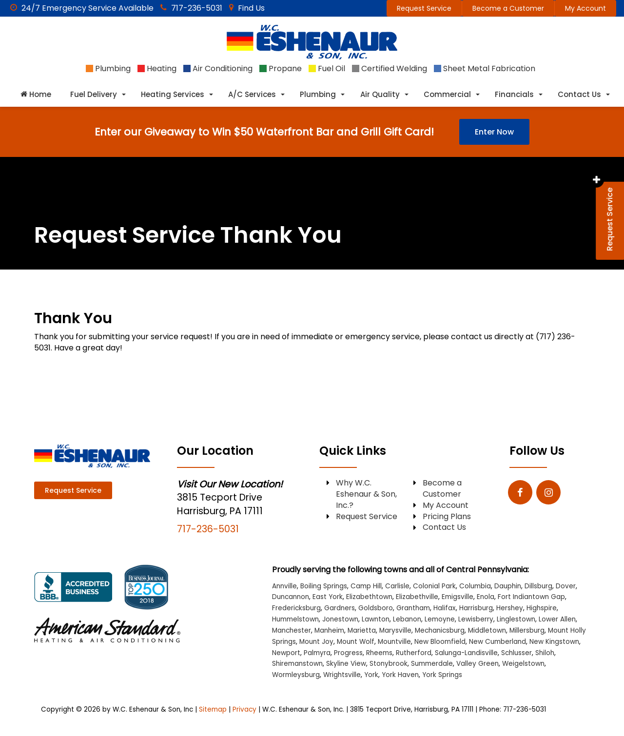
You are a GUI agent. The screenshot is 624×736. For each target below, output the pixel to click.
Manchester (291, 630)
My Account (585, 8)
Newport (286, 653)
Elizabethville (417, 596)
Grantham (413, 608)
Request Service (424, 8)
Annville (284, 586)
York (371, 674)
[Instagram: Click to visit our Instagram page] (548, 493)
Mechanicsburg (440, 630)
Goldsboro (375, 608)
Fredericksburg (296, 608)
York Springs (442, 674)
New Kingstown (554, 641)
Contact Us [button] (579, 94)
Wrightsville (342, 674)
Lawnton (376, 619)
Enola (485, 596)
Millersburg (527, 630)
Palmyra (317, 653)
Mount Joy (316, 641)
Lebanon (407, 619)
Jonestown (340, 619)
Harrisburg (476, 608)
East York (327, 596)
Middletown (487, 630)
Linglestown (516, 619)
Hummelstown (295, 619)
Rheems (379, 653)
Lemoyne (440, 619)
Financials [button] (514, 94)
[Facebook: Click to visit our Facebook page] (520, 493)
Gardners (339, 608)
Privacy (244, 709)
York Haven (400, 674)
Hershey (509, 608)
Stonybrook (389, 663)
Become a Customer (508, 8)
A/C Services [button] (252, 94)
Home (35, 94)
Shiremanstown (297, 663)
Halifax (444, 608)
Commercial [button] (447, 94)
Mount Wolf (355, 641)
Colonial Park (434, 586)
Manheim (329, 630)
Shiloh (544, 653)
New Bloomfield (440, 641)
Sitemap (213, 709)
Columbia (475, 586)
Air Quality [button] (380, 94)
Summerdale (432, 663)
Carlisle (397, 586)
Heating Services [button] (172, 94)
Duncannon (290, 596)
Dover (566, 586)
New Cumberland (497, 641)
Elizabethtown (369, 596)
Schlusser (516, 653)
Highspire (541, 608)
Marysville (395, 630)
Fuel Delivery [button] (93, 94)
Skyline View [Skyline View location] (346, 663)
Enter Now (494, 131)
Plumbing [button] (318, 94)
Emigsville (457, 596)
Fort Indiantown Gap (531, 596)
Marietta (362, 630)
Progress (348, 653)
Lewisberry (475, 619)
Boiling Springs (323, 586)
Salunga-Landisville (466, 653)
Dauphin (507, 586)
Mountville (394, 641)
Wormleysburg (296, 674)
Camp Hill (366, 586)
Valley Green (477, 663)
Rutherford (413, 653)
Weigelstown (523, 663)
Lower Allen (557, 619)
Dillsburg (538, 586)
